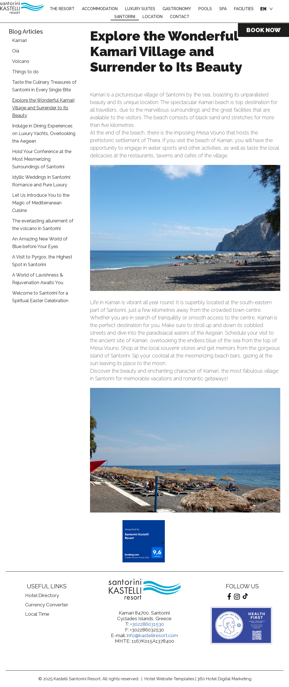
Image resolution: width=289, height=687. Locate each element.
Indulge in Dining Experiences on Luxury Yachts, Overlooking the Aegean (43, 133)
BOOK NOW (263, 30)
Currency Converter (46, 605)
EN (263, 9)
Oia (15, 51)
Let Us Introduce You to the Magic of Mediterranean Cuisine (40, 203)
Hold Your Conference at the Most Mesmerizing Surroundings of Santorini (41, 159)
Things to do (25, 71)
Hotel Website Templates (169, 678)
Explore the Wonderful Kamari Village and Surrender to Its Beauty (43, 108)
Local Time (37, 614)
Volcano (20, 61)
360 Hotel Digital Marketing (224, 678)
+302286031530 (147, 624)
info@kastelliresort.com (152, 635)
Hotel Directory (42, 595)
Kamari (19, 40)
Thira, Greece (46, 643)
